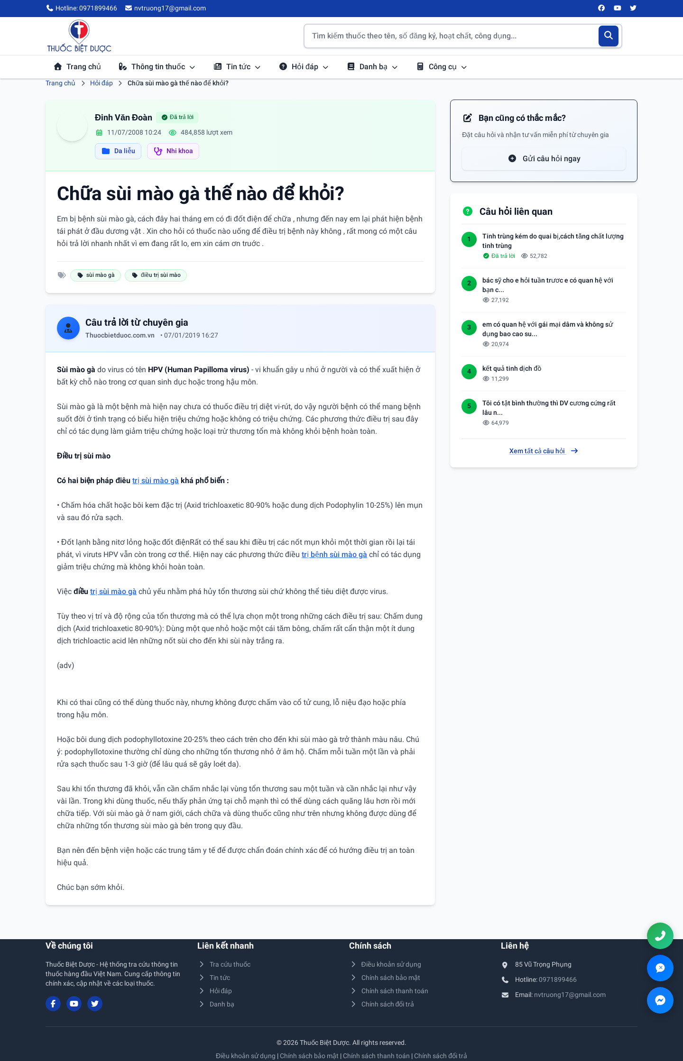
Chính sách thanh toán (388, 991)
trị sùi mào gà (155, 480)
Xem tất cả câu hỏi (544, 451)
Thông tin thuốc (157, 66)
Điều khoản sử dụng (385, 964)
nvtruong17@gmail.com (570, 994)
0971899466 (558, 979)
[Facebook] (602, 8)
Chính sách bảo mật (384, 977)
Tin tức (237, 66)
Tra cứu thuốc (223, 964)
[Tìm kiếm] (609, 36)
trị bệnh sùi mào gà (334, 554)
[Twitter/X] (633, 8)
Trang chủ (77, 66)
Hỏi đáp (303, 66)
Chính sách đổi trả (381, 1004)
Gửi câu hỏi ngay (544, 158)
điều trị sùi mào (156, 275)
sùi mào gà (95, 275)
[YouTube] (617, 8)
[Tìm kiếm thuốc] (463, 36)
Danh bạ (372, 66)
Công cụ (441, 66)
